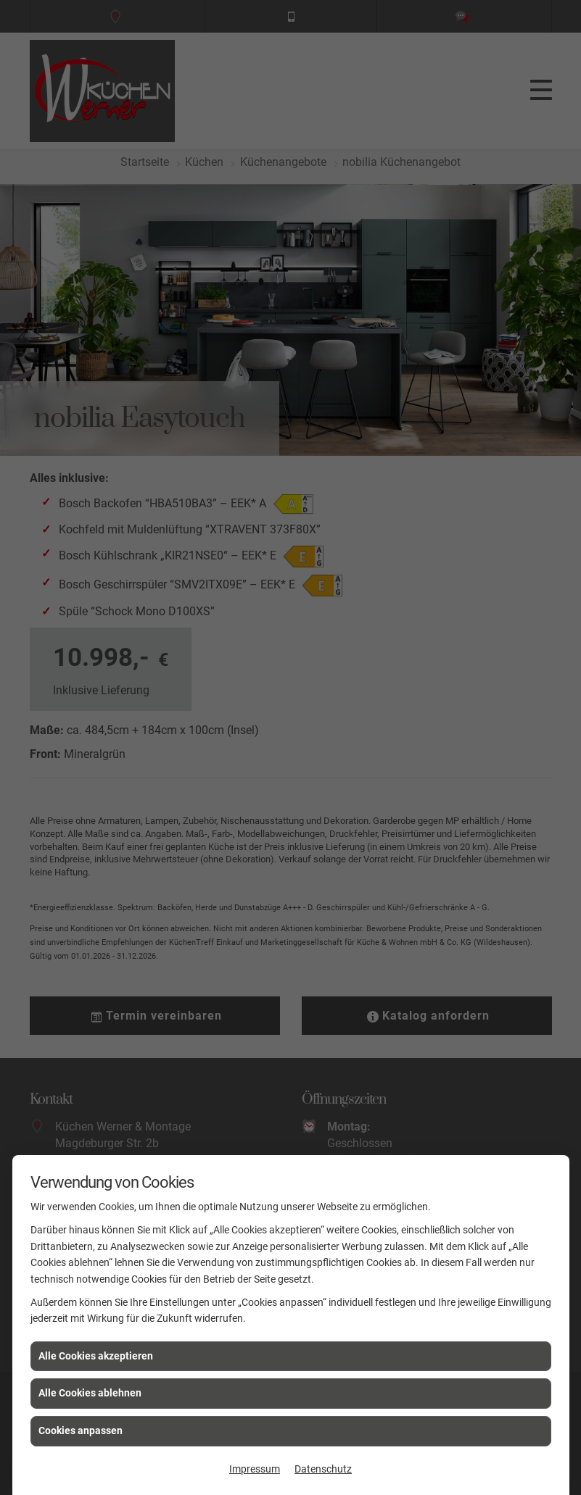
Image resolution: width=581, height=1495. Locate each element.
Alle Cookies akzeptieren (95, 1356)
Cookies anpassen (80, 1430)
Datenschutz (323, 1469)
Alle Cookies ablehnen (89, 1393)
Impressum (254, 1469)
